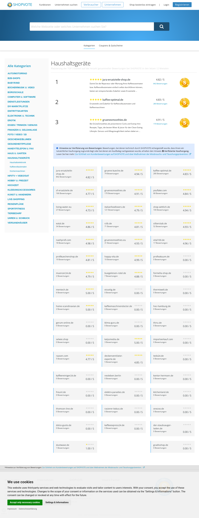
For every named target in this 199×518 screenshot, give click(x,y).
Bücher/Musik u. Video (21, 87)
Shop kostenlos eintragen (143, 4)
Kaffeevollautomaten (18, 167)
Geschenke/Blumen (19, 139)
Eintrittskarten (18, 111)
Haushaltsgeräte (19, 158)
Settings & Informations (57, 502)
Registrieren (182, 4)
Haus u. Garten (17, 153)
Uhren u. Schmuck (19, 218)
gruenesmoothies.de (115, 120)
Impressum (12, 509)
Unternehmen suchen (66, 4)
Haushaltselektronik (18, 162)
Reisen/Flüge (16, 204)
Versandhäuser (17, 223)
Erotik (12, 120)
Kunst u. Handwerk (19, 194)
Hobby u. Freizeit (18, 180)
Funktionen (45, 4)
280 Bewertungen (160, 103)
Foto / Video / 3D (17, 134)
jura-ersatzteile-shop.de (116, 79)
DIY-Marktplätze (18, 106)
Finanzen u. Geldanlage (22, 130)
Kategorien (89, 45)
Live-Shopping (16, 199)
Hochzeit (13, 185)
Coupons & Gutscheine (111, 45)
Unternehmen (113, 4)
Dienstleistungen (19, 101)
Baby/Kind (14, 83)
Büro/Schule (16, 92)
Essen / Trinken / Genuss (22, 125)
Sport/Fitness (16, 208)
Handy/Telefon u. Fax (21, 148)
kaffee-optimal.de (113, 99)
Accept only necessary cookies (25, 502)
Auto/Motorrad (17, 73)
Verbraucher (91, 4)
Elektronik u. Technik (21, 116)
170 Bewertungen (160, 124)
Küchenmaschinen (17, 171)
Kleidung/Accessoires (21, 190)
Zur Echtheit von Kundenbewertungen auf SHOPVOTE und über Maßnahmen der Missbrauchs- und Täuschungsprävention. (133, 154)
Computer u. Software (22, 97)
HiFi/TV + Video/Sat (18, 176)
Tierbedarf (15, 213)
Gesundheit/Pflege (19, 144)
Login (166, 4)
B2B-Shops (14, 78)
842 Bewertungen (160, 83)
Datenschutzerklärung (28, 509)
